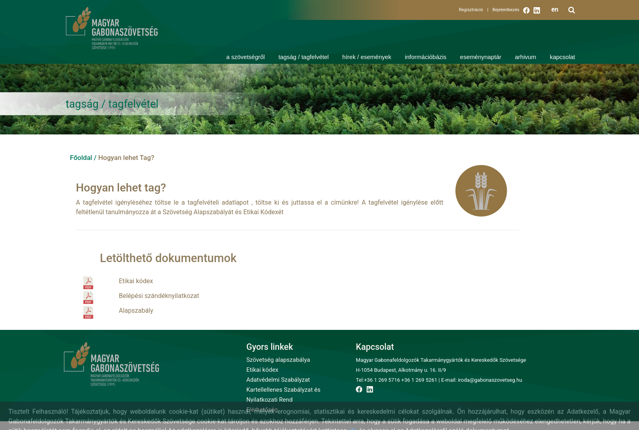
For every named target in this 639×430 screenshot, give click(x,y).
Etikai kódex (136, 281)
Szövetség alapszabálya (278, 359)
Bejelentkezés (506, 9)
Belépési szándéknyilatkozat (159, 296)
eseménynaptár (480, 56)
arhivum (525, 56)
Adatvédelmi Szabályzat (278, 379)
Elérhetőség (262, 409)
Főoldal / (83, 158)
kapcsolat (562, 56)
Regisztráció (473, 9)
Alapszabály (136, 310)
